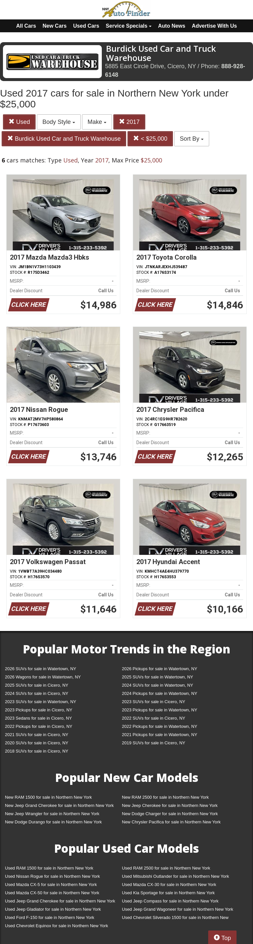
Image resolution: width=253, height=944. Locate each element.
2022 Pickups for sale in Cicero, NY (38, 726)
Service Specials (129, 26)
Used (19, 121)
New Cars (54, 26)
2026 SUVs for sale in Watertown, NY (40, 668)
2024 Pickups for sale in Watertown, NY (159, 693)
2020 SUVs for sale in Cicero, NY (36, 742)
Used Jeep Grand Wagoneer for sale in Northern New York (177, 909)
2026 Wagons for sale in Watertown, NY (43, 676)
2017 (129, 121)
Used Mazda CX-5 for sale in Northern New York (51, 884)
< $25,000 (150, 138)
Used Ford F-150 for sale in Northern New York (49, 917)
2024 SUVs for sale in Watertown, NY (157, 685)
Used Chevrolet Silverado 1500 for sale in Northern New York (175, 919)
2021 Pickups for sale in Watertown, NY (159, 734)
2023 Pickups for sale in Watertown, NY (159, 709)
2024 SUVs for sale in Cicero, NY (36, 693)
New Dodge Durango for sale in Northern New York (53, 821)
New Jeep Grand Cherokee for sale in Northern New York (59, 805)
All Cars (26, 26)
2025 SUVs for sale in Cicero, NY (36, 685)
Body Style (58, 122)
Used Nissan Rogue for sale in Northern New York (52, 876)
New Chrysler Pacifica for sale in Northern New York (171, 821)
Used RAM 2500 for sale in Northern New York (166, 868)
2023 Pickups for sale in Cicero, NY (38, 709)
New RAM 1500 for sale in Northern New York (48, 797)
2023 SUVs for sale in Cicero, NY (153, 701)
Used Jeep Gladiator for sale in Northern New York (53, 909)
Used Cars (86, 26)
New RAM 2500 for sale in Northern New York (165, 797)
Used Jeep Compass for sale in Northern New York (170, 901)
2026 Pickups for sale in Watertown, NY (159, 668)
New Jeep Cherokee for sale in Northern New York (169, 805)
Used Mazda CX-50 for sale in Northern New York (52, 892)
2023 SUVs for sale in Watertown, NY (40, 701)
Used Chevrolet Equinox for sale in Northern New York (56, 925)
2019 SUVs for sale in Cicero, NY (153, 742)
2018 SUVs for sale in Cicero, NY (36, 751)
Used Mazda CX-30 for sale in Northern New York (169, 884)
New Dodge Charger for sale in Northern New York (170, 813)
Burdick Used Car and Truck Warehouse (64, 138)
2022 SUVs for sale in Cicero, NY (153, 718)
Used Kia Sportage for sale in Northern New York (168, 892)
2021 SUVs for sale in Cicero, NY (36, 734)
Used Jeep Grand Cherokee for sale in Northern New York (60, 901)
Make (97, 122)
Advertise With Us (214, 26)
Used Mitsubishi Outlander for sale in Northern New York (175, 876)
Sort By (192, 138)
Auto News (171, 26)
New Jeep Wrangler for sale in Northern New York (52, 813)
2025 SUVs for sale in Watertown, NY (157, 676)
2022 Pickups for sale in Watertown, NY (159, 726)
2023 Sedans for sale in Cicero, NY (38, 718)
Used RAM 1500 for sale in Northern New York (49, 868)
